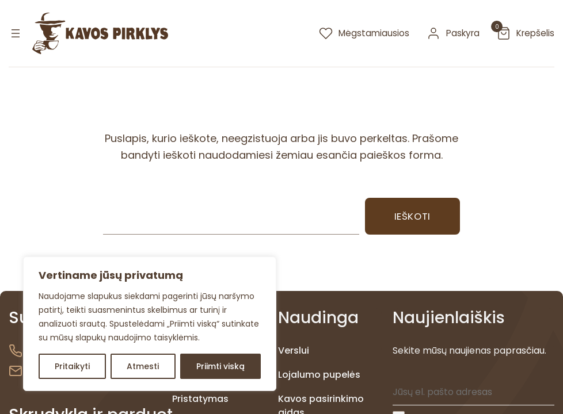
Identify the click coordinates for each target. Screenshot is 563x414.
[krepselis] (525, 33)
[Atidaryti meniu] (15, 33)
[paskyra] (453, 33)
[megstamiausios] (364, 33)
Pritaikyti (72, 366)
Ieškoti (412, 216)
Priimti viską (220, 366)
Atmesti (143, 366)
